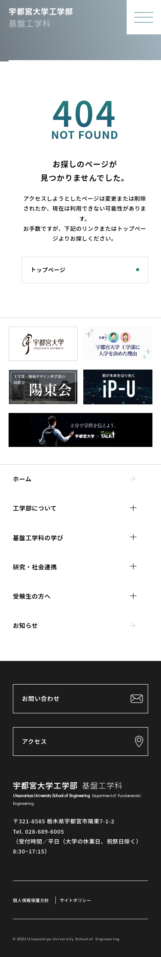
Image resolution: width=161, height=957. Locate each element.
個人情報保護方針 (31, 900)
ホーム (22, 478)
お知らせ (25, 625)
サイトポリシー (75, 900)
